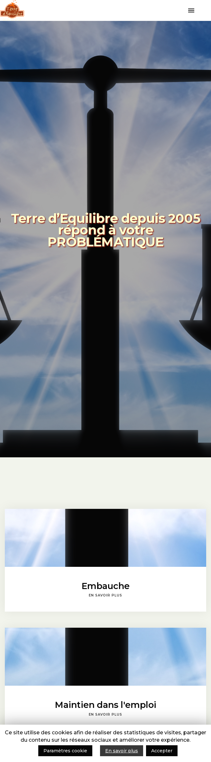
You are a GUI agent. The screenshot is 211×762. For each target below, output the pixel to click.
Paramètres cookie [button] (65, 751)
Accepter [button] (161, 751)
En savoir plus (121, 751)
